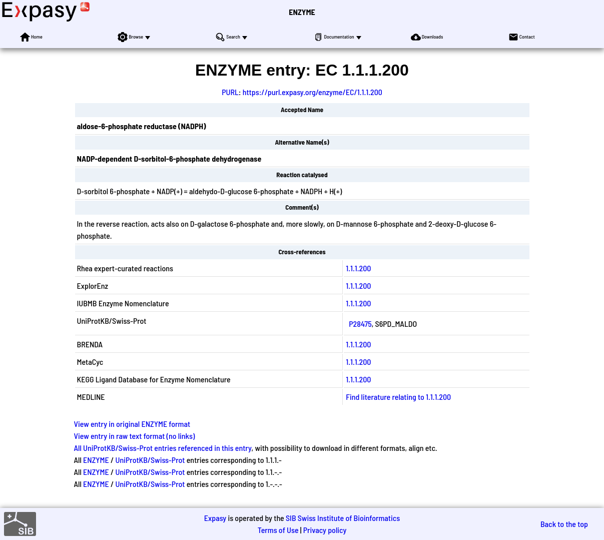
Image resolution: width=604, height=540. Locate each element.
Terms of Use (278, 529)
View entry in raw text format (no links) (134, 435)
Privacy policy (325, 529)
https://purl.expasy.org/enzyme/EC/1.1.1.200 (312, 92)
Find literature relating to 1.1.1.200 (398, 396)
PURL (230, 92)
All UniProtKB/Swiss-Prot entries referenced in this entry (163, 447)
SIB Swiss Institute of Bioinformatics (343, 517)
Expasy (215, 517)
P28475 (360, 323)
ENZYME (302, 12)
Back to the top (564, 523)
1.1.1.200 (358, 268)
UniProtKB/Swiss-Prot (150, 459)
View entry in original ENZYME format (132, 423)
